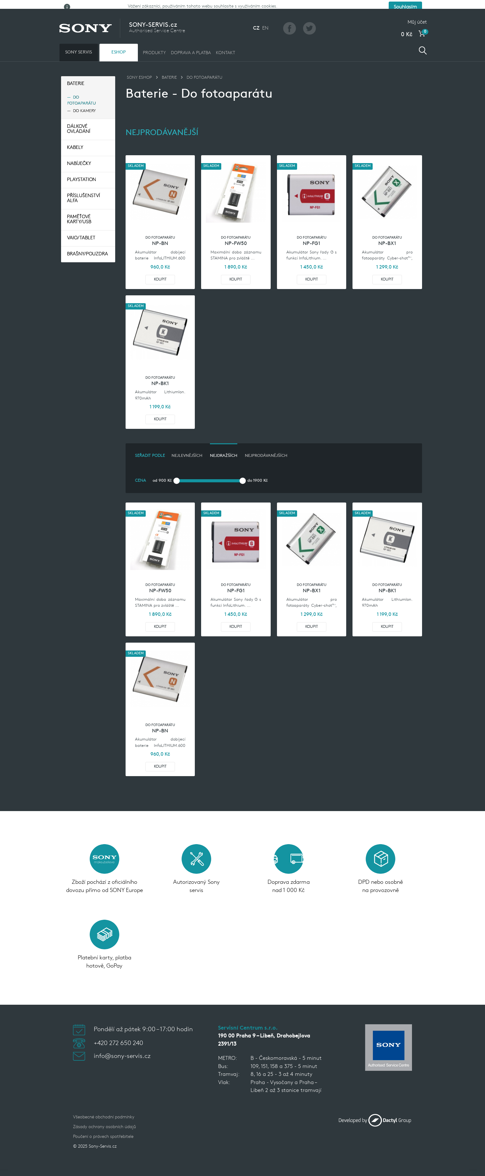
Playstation (81, 172)
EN (265, 20)
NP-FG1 (311, 235)
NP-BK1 (160, 375)
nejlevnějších (187, 448)
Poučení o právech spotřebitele (103, 1129)
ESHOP (118, 44)
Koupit (160, 271)
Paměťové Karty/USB (79, 212)
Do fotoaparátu (81, 92)
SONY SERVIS (78, 44)
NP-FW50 (236, 235)
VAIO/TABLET (81, 230)
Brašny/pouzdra (87, 246)
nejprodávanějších (266, 448)
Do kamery (84, 103)
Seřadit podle (150, 448)
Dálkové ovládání (78, 121)
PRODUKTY (154, 45)
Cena (140, 472)
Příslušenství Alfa (83, 191)
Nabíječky (79, 156)
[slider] (176, 472)
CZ (256, 20)
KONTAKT (225, 45)
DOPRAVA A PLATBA (191, 45)
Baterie (75, 75)
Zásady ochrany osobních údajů (104, 1119)
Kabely (75, 140)
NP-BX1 (387, 235)
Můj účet (417, 14)
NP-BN (160, 235)
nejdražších (223, 448)
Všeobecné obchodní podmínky (103, 1109)
